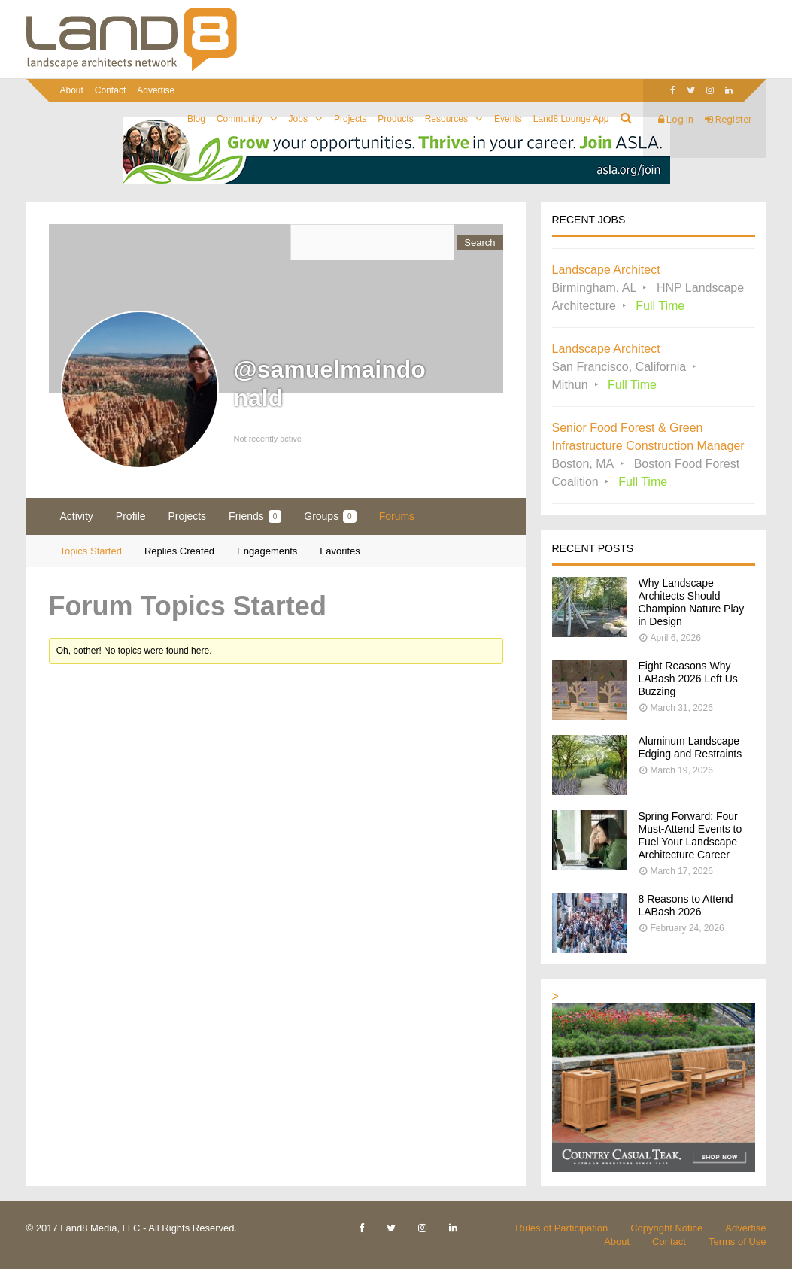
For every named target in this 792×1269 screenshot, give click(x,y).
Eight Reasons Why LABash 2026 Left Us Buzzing (688, 678)
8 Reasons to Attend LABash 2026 (686, 905)
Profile (131, 516)
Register (728, 119)
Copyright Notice (666, 1228)
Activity (76, 516)
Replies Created (179, 551)
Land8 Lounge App (571, 119)
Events (508, 119)
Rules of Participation (561, 1228)
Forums (396, 516)
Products (395, 119)
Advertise (155, 90)
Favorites (340, 551)
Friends (255, 516)
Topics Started (91, 551)
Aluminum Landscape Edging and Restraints (690, 747)
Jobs (298, 119)
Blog (196, 119)
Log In (675, 119)
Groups (330, 516)
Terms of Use (737, 1241)
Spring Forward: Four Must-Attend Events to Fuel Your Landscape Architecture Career (690, 835)
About (71, 90)
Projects (350, 119)
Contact (110, 90)
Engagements (267, 551)
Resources (446, 119)
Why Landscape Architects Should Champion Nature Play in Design (692, 602)
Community (239, 119)
